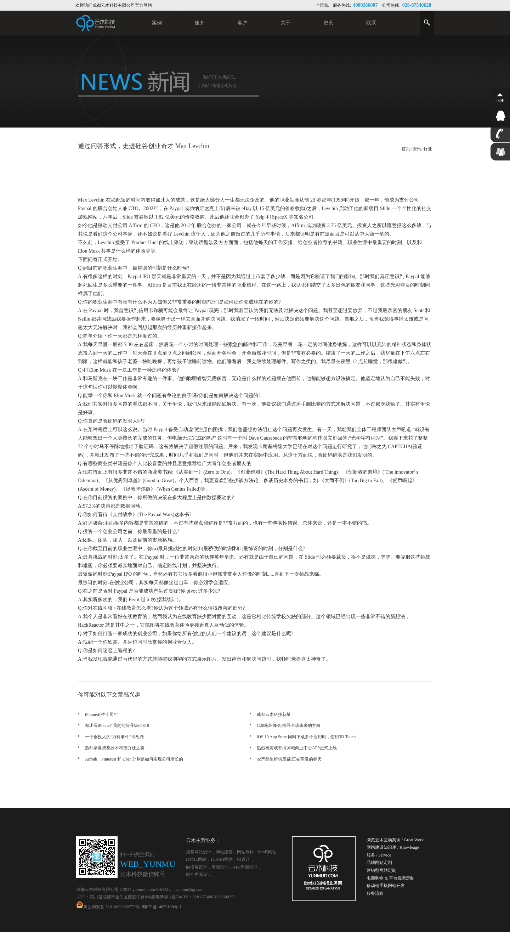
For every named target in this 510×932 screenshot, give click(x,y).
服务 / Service (379, 855)
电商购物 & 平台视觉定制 (390, 878)
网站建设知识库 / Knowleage (393, 847)
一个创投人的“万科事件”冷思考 (114, 736)
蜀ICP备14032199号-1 (162, 906)
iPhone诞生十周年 (101, 714)
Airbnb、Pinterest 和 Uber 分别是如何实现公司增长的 (134, 759)
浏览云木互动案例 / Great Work (395, 839)
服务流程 (375, 893)
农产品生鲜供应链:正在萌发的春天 (289, 759)
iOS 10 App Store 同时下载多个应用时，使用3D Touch (306, 736)
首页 (406, 148)
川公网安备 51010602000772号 (108, 906)
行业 (428, 148)
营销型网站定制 (381, 870)
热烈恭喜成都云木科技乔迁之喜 (114, 747)
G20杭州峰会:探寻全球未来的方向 (289, 725)
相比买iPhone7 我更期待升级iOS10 (117, 725)
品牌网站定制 (379, 862)
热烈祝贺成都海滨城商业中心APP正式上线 (297, 747)
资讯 (417, 148)
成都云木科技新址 (274, 714)
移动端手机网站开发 (386, 885)
